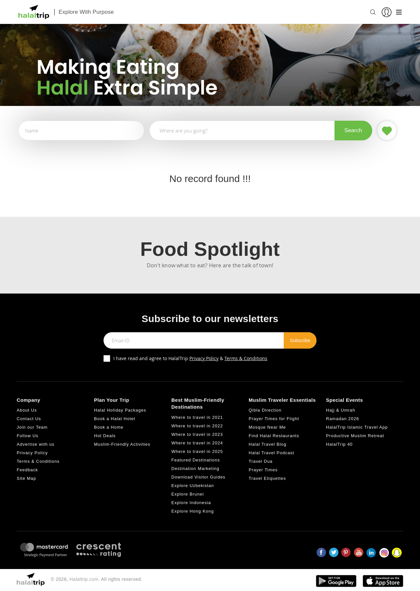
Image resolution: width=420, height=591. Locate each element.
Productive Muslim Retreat (355, 435)
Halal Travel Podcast (271, 452)
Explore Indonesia (191, 502)
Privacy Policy (204, 358)
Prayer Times (263, 469)
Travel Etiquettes (267, 478)
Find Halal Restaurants (274, 435)
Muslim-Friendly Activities (122, 444)
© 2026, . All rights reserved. (96, 579)
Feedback (27, 469)
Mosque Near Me (267, 427)
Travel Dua (261, 461)
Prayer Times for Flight (274, 418)
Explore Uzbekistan (192, 485)
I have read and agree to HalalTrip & (190, 358)
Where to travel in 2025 (197, 451)
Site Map (26, 478)
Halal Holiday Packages (120, 410)
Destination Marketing (195, 468)
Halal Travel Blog (267, 444)
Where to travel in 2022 (197, 425)
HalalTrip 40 (339, 444)
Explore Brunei (187, 494)
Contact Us (29, 418)
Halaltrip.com (83, 579)
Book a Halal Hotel (114, 418)
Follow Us (27, 435)
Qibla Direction (265, 410)
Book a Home (109, 427)
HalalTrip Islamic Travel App (357, 427)
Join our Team (32, 427)
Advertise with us (35, 444)
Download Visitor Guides (198, 477)
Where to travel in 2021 (197, 417)
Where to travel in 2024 (197, 442)
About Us (27, 410)
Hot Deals (105, 435)
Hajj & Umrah (340, 410)
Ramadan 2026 (342, 418)
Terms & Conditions (245, 358)
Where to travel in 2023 (197, 434)
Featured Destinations (195, 460)
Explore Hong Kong (192, 511)
